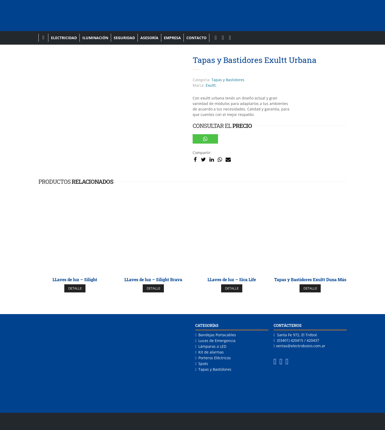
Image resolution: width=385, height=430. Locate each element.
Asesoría (149, 37)
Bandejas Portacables (217, 334)
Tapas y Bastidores (227, 79)
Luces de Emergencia (216, 340)
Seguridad (124, 37)
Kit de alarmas (211, 352)
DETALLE (75, 288)
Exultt (211, 85)
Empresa (172, 37)
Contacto (196, 37)
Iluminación (95, 37)
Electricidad (64, 37)
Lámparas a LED (212, 346)
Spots (203, 363)
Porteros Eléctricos (214, 357)
